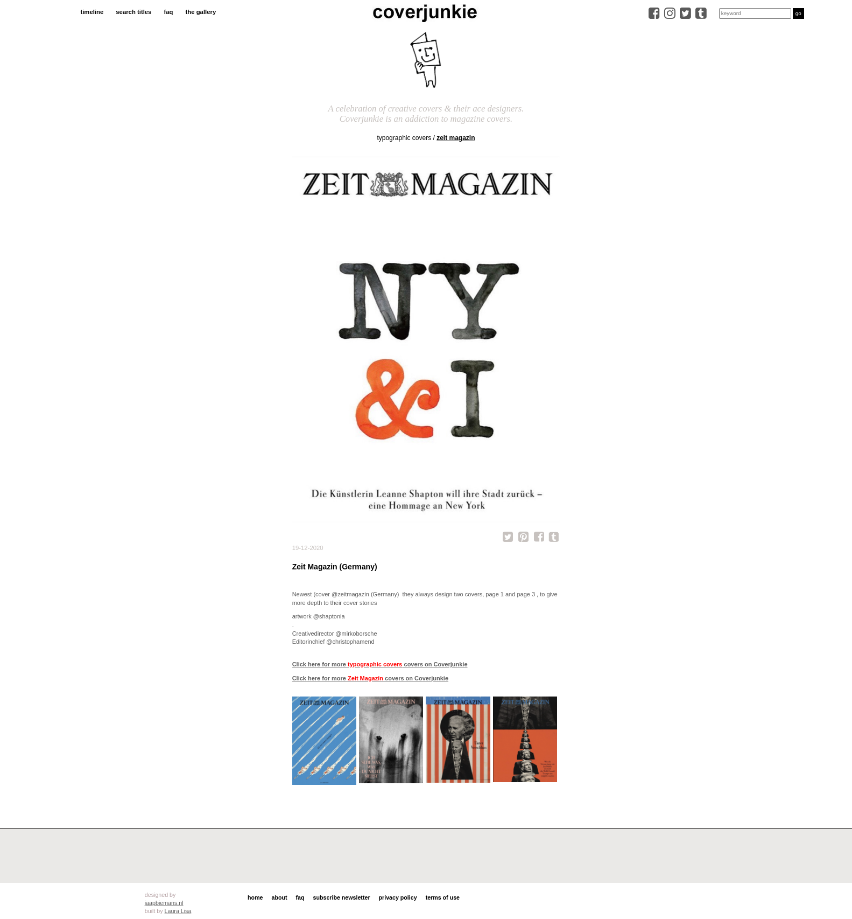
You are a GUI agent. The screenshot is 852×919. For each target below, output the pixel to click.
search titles (133, 12)
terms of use (443, 897)
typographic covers (404, 138)
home (255, 897)
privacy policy (398, 897)
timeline (91, 12)
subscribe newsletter (341, 897)
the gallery (201, 12)
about (279, 897)
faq (168, 12)
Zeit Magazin (455, 138)
